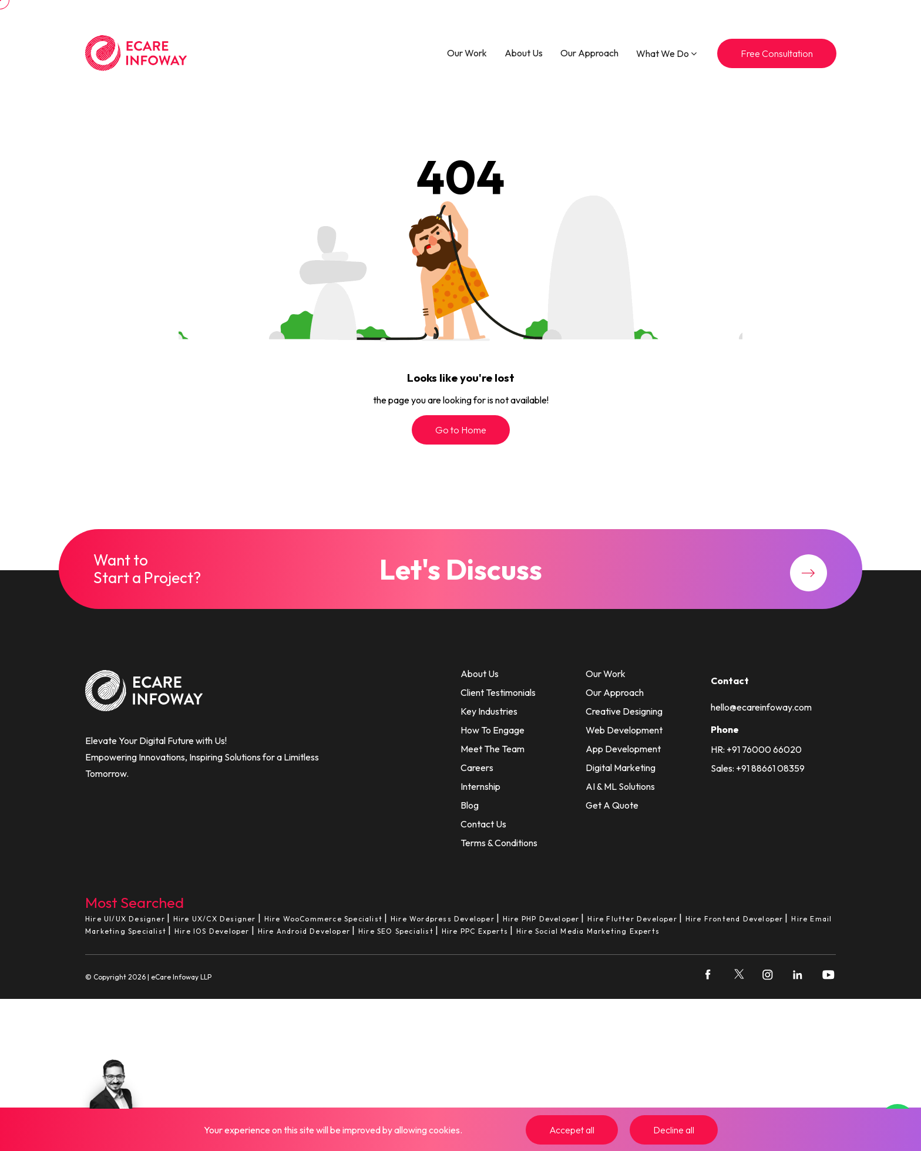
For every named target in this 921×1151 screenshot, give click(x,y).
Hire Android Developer (304, 931)
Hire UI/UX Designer (125, 918)
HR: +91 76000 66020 (756, 749)
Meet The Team (492, 749)
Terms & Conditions (498, 843)
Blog (469, 805)
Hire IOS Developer (212, 931)
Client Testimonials (498, 692)
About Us (524, 53)
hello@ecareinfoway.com (761, 707)
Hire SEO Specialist (395, 931)
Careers (476, 767)
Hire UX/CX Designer (214, 918)
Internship (480, 786)
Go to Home (460, 430)
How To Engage (492, 730)
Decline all (673, 1130)
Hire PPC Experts (475, 931)
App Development (623, 749)
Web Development (624, 730)
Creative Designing (624, 711)
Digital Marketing (621, 767)
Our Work (467, 53)
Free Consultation (777, 53)
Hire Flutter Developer (632, 918)
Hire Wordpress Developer (443, 918)
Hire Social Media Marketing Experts (588, 931)
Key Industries (488, 711)
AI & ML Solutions (620, 786)
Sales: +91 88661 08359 (758, 768)
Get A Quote (612, 805)
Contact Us (483, 824)
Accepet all (571, 1130)
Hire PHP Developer (541, 918)
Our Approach (589, 53)
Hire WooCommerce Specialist (323, 918)
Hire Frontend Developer (734, 918)
